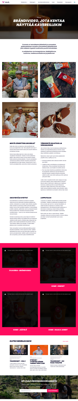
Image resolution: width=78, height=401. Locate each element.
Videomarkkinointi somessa (15, 358)
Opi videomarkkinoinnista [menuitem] (43, 2)
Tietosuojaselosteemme (24, 393)
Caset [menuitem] (53, 2)
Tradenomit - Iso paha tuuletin (57, 362)
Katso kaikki (65, 341)
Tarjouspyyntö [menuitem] (68, 2)
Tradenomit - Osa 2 (17, 361)
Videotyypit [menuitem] (32, 2)
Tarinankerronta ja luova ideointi (15, 356)
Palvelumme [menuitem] (23, 2)
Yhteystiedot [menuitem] (60, 2)
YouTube (51, 359)
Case (11, 359)
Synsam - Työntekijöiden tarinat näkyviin (37, 361)
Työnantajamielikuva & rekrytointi (36, 358)
